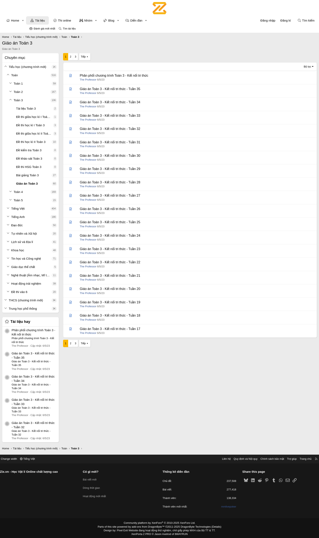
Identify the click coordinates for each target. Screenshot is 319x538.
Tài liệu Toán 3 (53, 108)
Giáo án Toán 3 (54, 183)
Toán (41, 75)
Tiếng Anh (45, 217)
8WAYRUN (180, 533)
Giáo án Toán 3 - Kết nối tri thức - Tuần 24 (137, 235)
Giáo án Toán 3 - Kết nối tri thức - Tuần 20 (137, 289)
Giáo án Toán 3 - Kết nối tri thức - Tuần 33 (137, 115)
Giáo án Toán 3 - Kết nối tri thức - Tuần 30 (137, 155)
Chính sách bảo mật (242, 458)
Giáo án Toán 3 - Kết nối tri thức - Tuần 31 (137, 142)
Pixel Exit (125, 529)
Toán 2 (45, 92)
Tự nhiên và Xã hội (51, 233)
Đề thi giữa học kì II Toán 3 (61, 133)
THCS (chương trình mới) (53, 300)
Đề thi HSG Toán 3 (56, 167)
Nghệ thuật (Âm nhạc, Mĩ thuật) (58, 275)
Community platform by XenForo (160, 523)
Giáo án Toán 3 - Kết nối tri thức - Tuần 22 (137, 262)
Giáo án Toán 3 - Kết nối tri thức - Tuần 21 (137, 275)
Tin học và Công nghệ (53, 258)
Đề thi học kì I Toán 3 (57, 125)
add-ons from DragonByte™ (149, 526)
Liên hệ (196, 458)
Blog (138, 20)
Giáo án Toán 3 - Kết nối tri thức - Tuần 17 (137, 329)
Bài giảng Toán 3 (54, 175)
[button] (50, 20)
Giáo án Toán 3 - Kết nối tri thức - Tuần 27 (137, 195)
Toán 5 (45, 200)
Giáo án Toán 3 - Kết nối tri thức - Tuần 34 (137, 102)
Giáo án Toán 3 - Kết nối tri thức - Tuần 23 (137, 249)
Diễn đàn (163, 20)
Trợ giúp (261, 458)
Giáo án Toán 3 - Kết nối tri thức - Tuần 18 (137, 315)
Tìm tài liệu (69, 28)
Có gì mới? (106, 471)
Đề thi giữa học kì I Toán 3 (61, 117)
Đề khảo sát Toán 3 (56, 158)
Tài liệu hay (48, 322)
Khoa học (44, 250)
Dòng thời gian (106, 485)
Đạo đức (44, 225)
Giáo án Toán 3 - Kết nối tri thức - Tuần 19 (137, 302)
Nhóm (115, 20)
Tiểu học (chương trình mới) (54, 67)
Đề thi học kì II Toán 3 (58, 142)
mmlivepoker (213, 506)
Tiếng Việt (45, 208)
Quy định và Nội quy (215, 458)
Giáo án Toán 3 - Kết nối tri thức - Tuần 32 (137, 129)
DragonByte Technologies (193, 526)
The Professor (115, 79)
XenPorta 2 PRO (142, 533)
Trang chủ (275, 458)
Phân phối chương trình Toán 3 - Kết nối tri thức (141, 75)
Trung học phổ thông (50, 308)
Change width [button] (39, 458)
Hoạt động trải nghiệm (53, 283)
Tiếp (110, 56)
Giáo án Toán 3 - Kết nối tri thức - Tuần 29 (137, 169)
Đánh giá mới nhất (44, 28)
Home (42, 20)
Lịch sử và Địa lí (49, 242)
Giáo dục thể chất (50, 267)
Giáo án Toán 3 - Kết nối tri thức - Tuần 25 (137, 222)
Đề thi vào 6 (46, 292)
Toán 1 (45, 83)
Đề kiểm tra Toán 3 (56, 150)
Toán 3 (45, 100)
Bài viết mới (105, 478)
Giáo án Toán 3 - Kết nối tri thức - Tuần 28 (137, 182)
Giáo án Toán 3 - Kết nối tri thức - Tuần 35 (137, 89)
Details (212, 526)
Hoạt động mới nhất (109, 493)
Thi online (91, 20)
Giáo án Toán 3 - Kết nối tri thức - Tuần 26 (137, 209)
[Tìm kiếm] (279, 20)
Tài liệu (67, 20)
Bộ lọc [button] (280, 66)
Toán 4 (45, 192)
